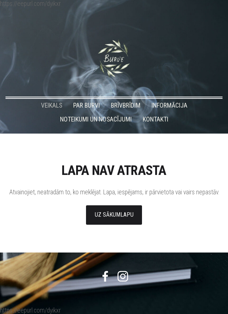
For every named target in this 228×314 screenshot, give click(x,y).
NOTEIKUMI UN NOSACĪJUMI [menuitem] (96, 119)
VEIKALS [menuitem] (51, 105)
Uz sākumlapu (114, 214)
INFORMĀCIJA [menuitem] (169, 105)
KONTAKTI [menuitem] (155, 119)
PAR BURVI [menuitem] (86, 105)
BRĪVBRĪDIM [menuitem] (126, 105)
